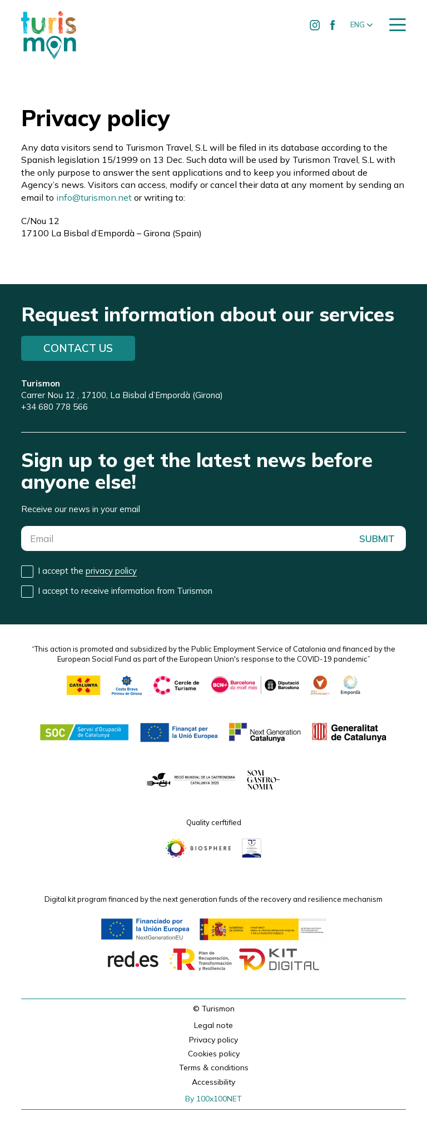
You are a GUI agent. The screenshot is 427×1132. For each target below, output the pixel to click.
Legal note (213, 1025)
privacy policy (111, 570)
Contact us (78, 348)
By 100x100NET (213, 1099)
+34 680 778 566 (54, 406)
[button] (361, 25)
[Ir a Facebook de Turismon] (333, 25)
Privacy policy (213, 1040)
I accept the (87, 571)
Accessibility (213, 1082)
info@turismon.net (94, 197)
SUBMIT (377, 538)
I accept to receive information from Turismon (125, 590)
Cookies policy (214, 1054)
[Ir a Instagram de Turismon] (315, 25)
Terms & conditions (214, 1068)
